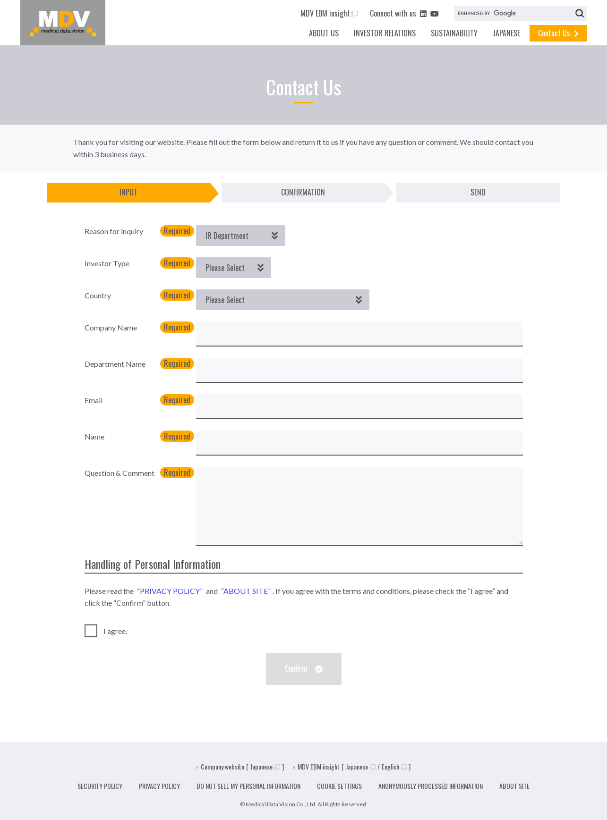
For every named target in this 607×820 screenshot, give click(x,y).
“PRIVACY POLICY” (170, 590)
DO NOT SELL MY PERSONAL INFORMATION (248, 786)
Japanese (265, 766)
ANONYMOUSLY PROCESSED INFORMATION (430, 786)
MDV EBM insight (329, 13)
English (394, 766)
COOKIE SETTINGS (339, 786)
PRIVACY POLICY (159, 786)
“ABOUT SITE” (246, 590)
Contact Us (558, 33)
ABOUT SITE (514, 786)
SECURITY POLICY (99, 786)
